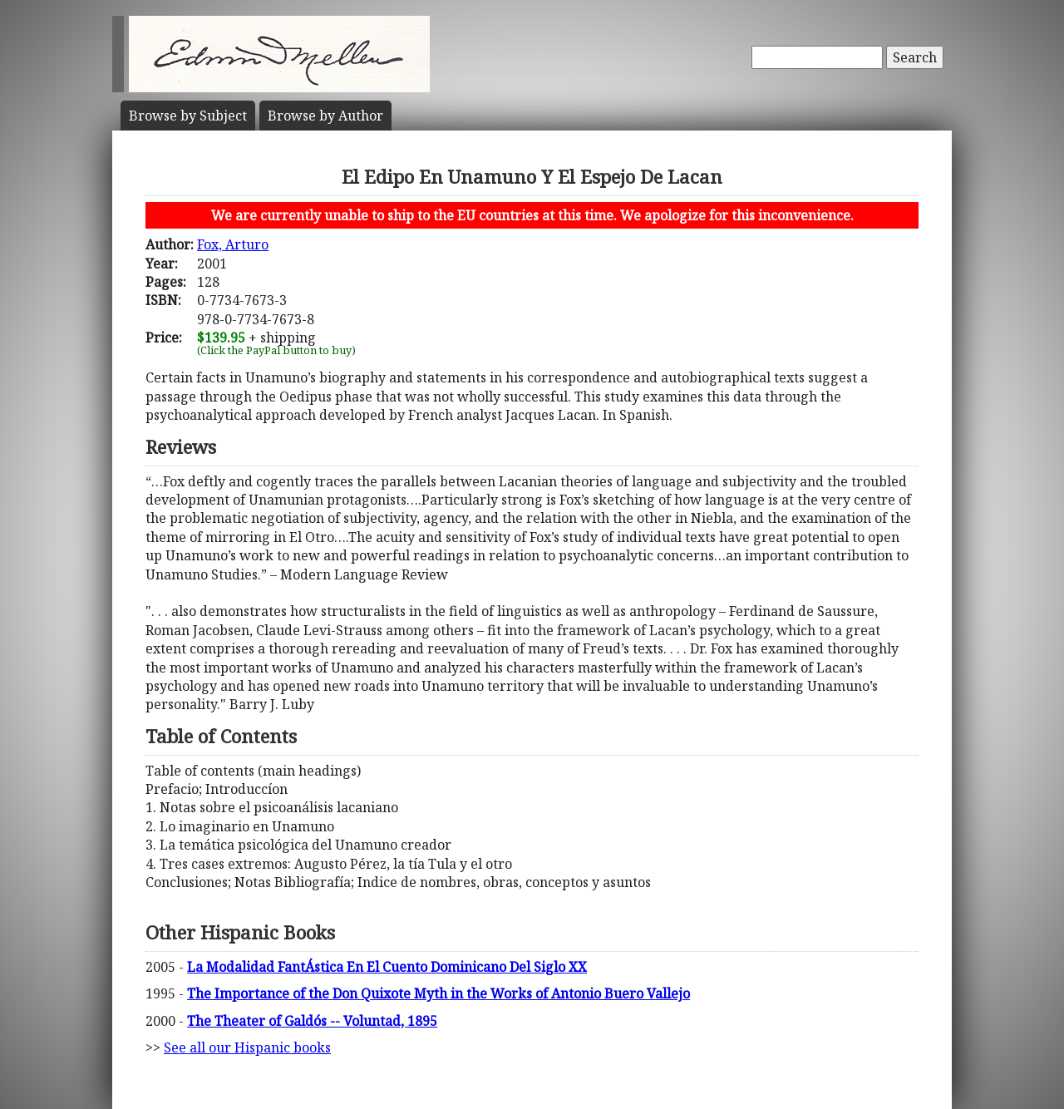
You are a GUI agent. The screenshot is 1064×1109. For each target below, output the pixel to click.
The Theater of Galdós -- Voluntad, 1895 (312, 1021)
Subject (188, 115)
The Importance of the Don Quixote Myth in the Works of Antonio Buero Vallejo (438, 993)
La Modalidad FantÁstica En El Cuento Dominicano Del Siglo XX (387, 967)
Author (325, 115)
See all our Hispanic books (247, 1047)
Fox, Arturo (232, 244)
